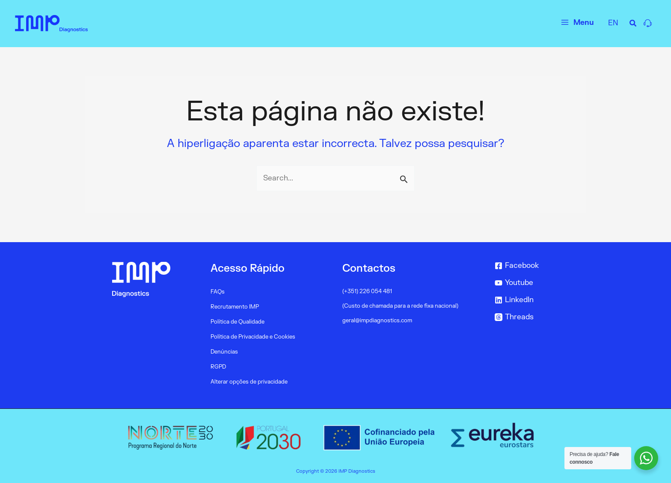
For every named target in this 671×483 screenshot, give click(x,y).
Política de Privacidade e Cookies (253, 336)
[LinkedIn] (538, 300)
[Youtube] (538, 283)
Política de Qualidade (237, 321)
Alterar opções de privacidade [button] (249, 381)
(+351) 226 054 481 (367, 291)
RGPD (218, 366)
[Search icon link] (633, 25)
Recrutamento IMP (235, 306)
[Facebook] (538, 265)
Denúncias (224, 351)
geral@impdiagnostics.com (377, 320)
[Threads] (538, 317)
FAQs (218, 291)
